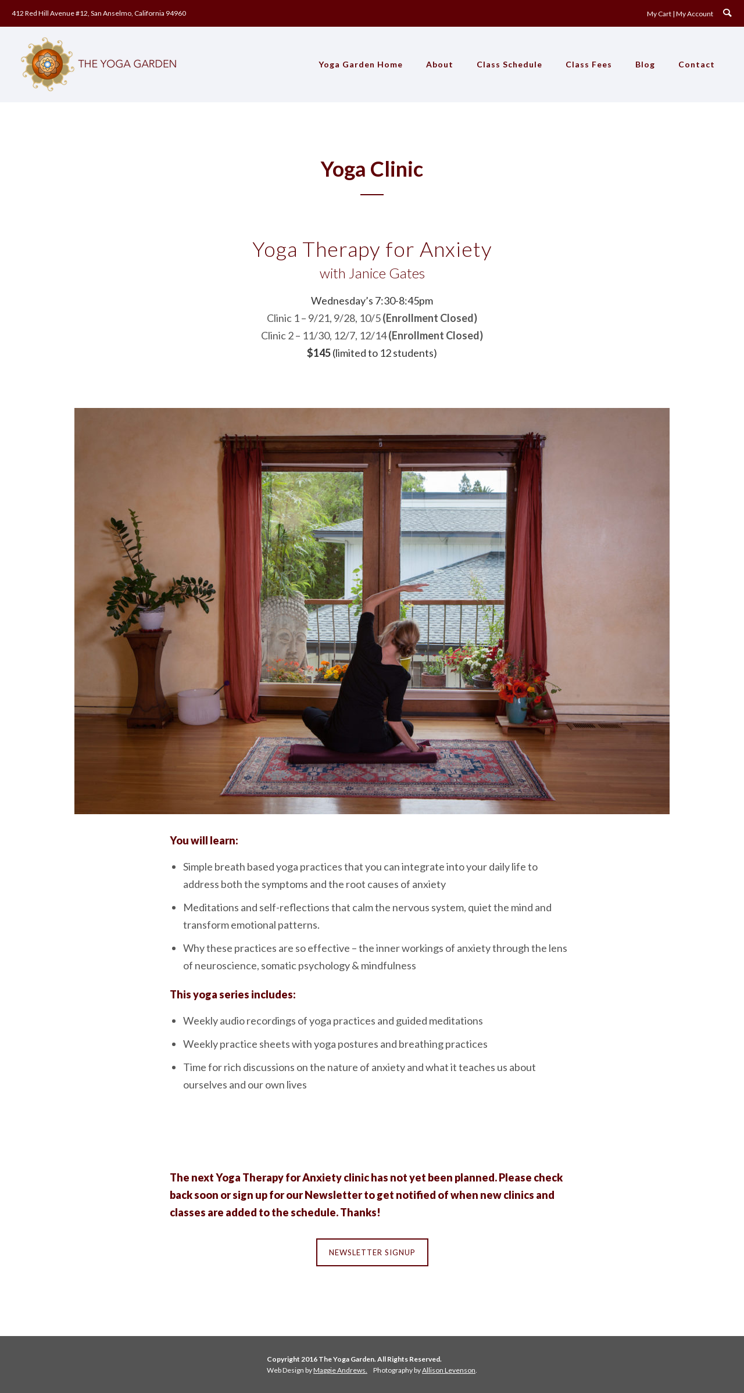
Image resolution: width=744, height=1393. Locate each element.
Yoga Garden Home (361, 64)
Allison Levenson (448, 1370)
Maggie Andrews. (340, 1370)
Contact (696, 64)
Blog (645, 64)
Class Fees (589, 64)
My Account (694, 13)
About (439, 64)
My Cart (659, 13)
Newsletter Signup (372, 1252)
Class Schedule (509, 64)
